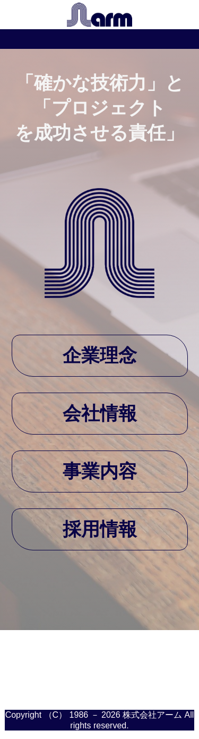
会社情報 (100, 413)
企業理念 (100, 355)
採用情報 (100, 529)
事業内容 (100, 471)
